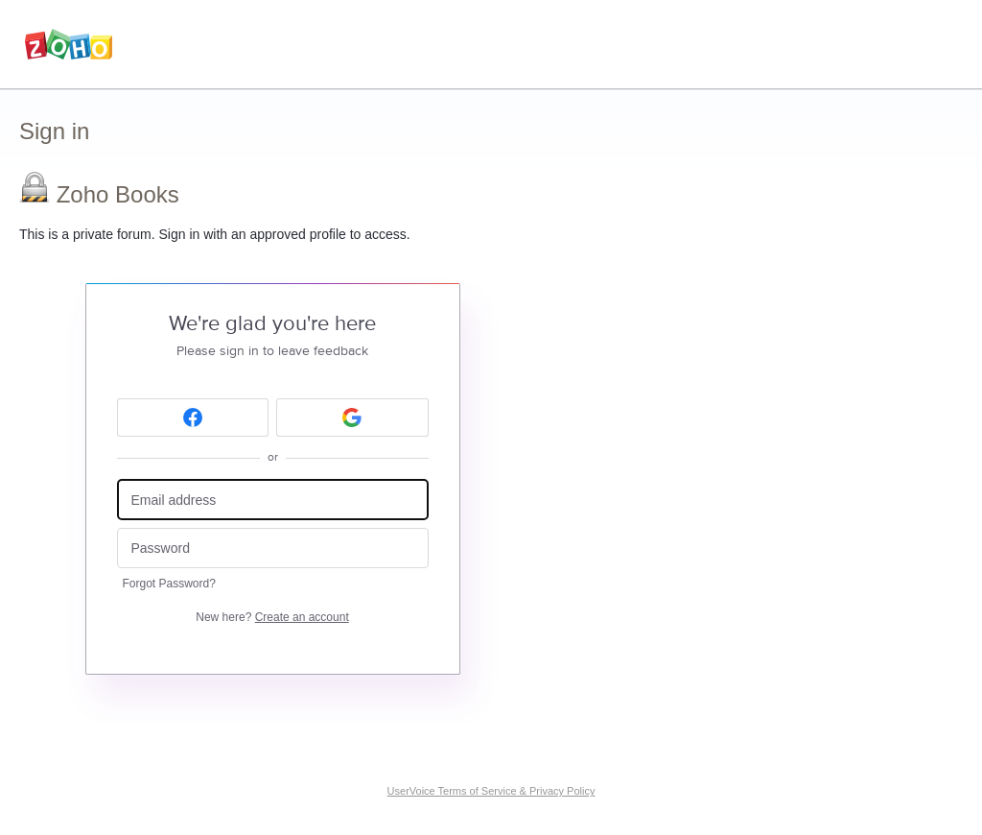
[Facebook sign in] (193, 417)
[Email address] (273, 499)
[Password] (273, 548)
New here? (272, 617)
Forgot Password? (169, 583)
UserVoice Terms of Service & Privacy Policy (491, 791)
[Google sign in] (352, 417)
